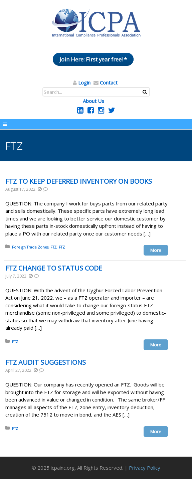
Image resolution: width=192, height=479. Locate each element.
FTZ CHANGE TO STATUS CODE (53, 268)
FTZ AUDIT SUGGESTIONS (45, 362)
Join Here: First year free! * (93, 59)
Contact (109, 82)
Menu (96, 124)
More (155, 250)
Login (84, 82)
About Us (93, 101)
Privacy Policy (144, 467)
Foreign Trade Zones (30, 247)
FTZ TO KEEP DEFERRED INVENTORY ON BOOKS (78, 181)
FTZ (53, 247)
